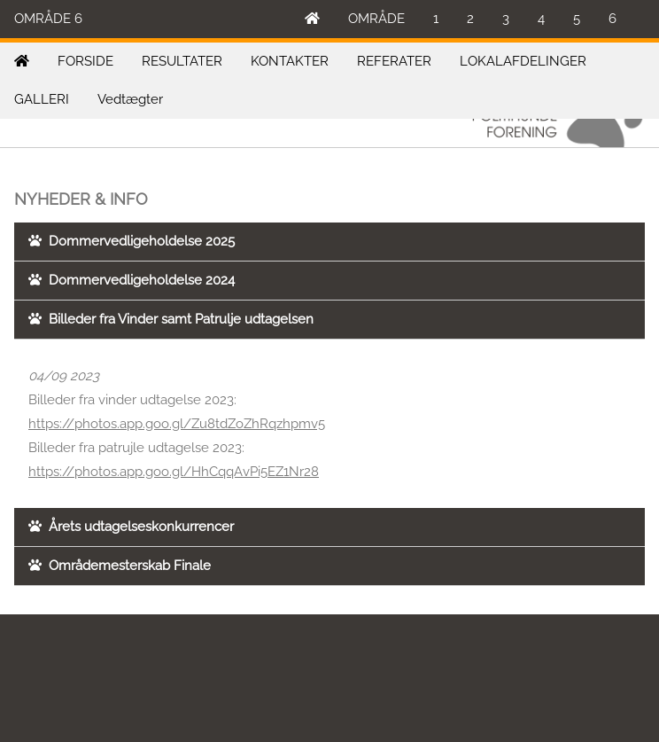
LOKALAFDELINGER (523, 61)
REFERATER (394, 61)
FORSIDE (85, 61)
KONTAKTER (290, 61)
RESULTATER (182, 61)
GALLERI (41, 99)
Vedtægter (130, 99)
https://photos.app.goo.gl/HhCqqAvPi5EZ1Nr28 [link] (173, 472)
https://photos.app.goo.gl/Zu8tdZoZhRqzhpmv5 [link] (176, 424)
